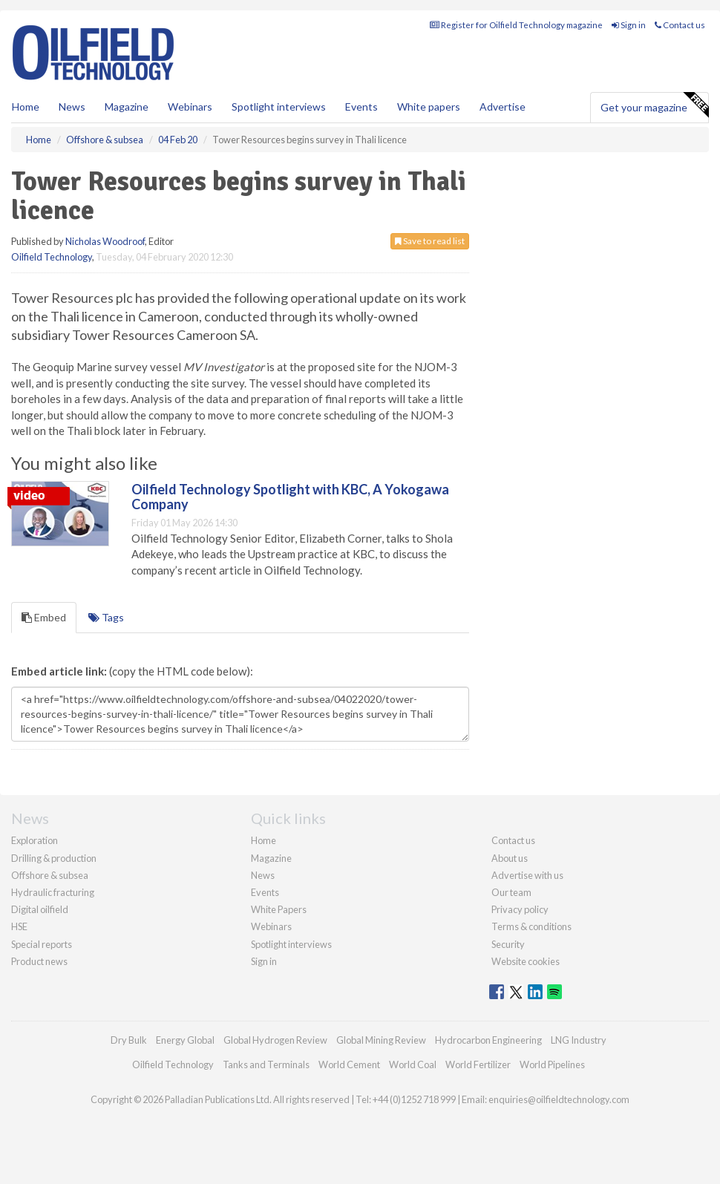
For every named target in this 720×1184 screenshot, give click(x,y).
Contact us (680, 25)
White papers (428, 106)
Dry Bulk (129, 1040)
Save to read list (430, 240)
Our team (511, 892)
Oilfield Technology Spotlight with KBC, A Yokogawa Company (290, 496)
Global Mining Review (381, 1040)
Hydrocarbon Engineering (488, 1040)
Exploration (34, 840)
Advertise (503, 106)
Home (25, 106)
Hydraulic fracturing (52, 892)
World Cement (349, 1064)
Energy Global (185, 1040)
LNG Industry (578, 1040)
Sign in (629, 25)
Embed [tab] (44, 617)
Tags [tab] (106, 617)
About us (509, 858)
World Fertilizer (478, 1064)
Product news (39, 961)
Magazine (126, 106)
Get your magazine (654, 105)
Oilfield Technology (51, 257)
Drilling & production (53, 858)
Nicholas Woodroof (105, 241)
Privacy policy (520, 909)
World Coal (412, 1064)
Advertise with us (527, 875)
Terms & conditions (531, 926)
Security (508, 944)
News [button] (72, 106)
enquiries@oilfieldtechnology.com (558, 1099)
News (263, 875)
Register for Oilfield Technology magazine (516, 25)
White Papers (279, 909)
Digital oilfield (39, 909)
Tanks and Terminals (266, 1064)
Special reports (41, 944)
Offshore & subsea (49, 875)
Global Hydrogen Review (275, 1040)
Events (361, 106)
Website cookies (525, 961)
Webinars (190, 106)
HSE (19, 926)
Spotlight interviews (279, 106)
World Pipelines (552, 1064)
